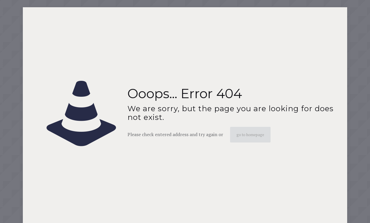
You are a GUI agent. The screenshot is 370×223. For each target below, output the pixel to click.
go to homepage (250, 134)
